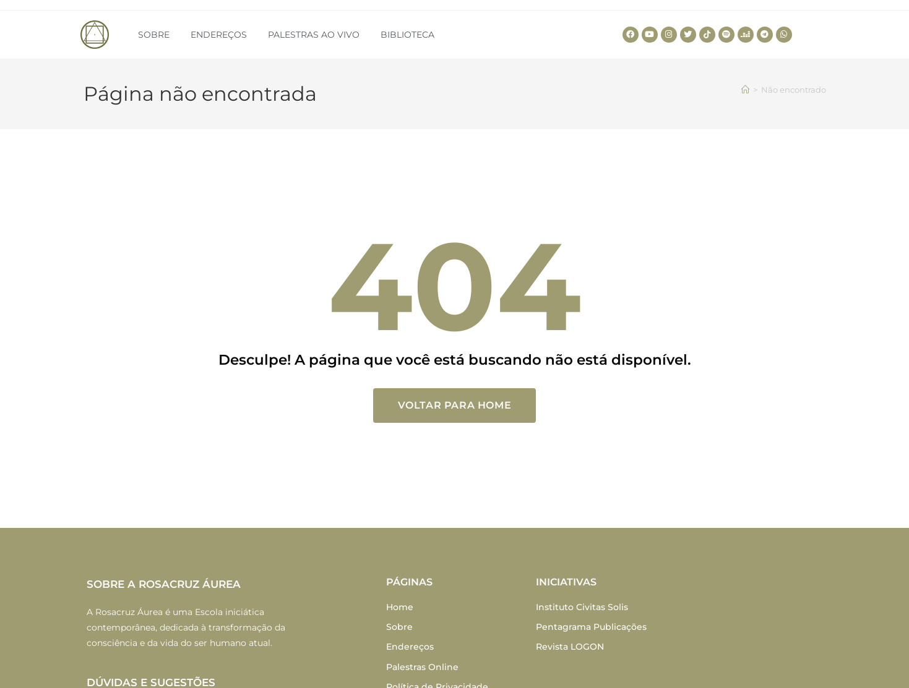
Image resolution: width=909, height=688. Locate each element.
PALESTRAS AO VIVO (314, 34)
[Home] (745, 90)
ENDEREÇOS (219, 34)
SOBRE (154, 34)
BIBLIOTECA (407, 34)
